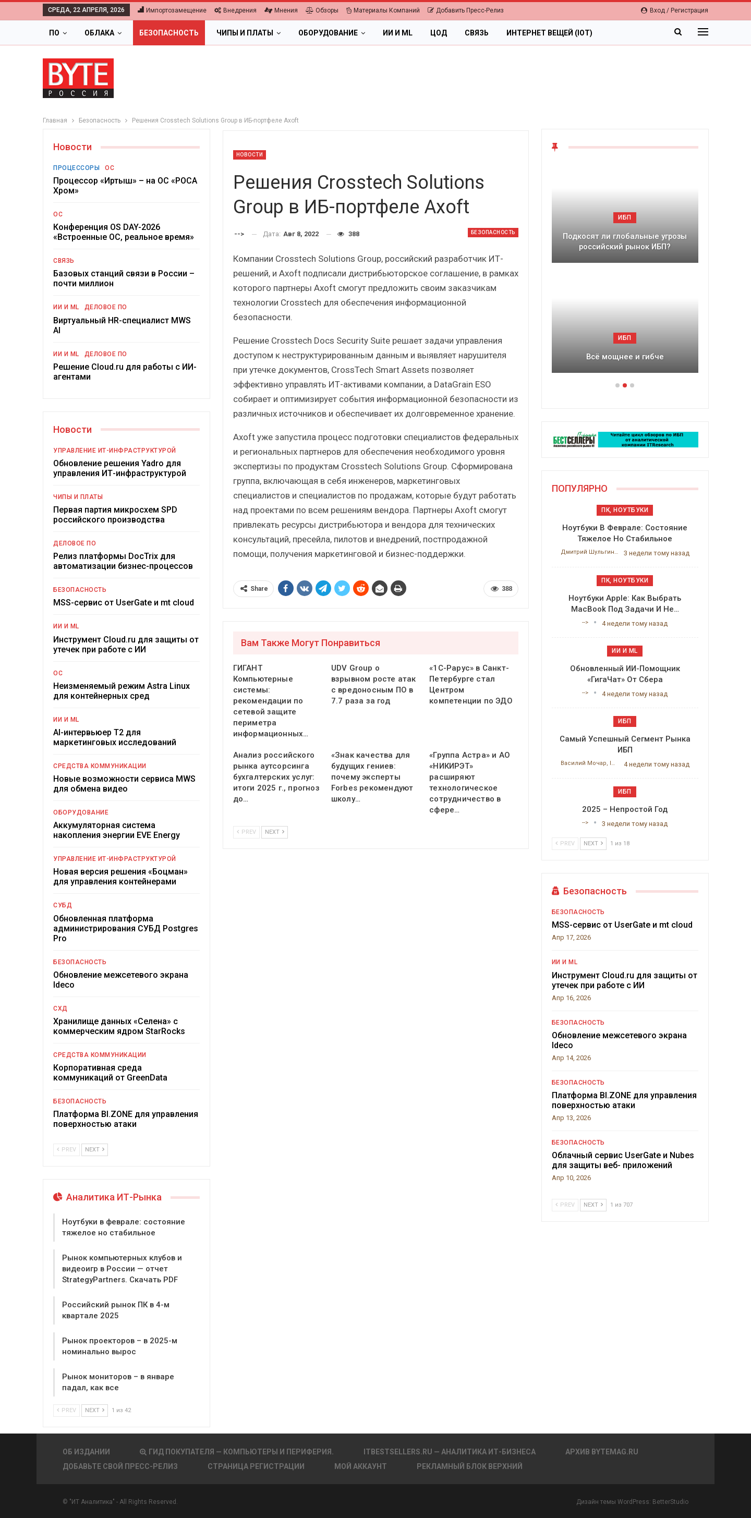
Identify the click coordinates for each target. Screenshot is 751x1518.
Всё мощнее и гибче (625, 356)
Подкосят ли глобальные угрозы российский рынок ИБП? (625, 242)
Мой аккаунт (360, 1466)
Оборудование (328, 33)
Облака (99, 33)
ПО (54, 33)
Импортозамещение (172, 10)
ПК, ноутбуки (624, 510)
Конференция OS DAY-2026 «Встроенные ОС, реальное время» (123, 232)
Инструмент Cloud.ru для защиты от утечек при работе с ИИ (126, 644)
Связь (477, 33)
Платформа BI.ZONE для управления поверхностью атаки (125, 1119)
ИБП (625, 217)
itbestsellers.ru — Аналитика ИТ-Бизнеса (450, 1452)
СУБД (62, 905)
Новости (249, 154)
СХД (60, 1008)
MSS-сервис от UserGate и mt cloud (123, 603)
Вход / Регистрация (674, 10)
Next (274, 832)
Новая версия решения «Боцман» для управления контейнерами (120, 876)
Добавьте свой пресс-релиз (120, 1466)
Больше (626, 33)
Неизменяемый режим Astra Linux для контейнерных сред (121, 691)
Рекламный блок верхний (470, 1466)
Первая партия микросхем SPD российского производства (115, 515)
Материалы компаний (383, 10)
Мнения (281, 10)
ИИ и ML (398, 33)
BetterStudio (670, 1501)
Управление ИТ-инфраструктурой (114, 450)
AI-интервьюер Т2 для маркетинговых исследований (114, 737)
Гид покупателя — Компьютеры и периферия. (237, 1452)
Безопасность (169, 33)
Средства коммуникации (100, 766)
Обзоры (322, 10)
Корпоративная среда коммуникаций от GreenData (110, 1073)
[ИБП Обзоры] (625, 439)
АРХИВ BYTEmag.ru (601, 1452)
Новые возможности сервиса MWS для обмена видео (124, 784)
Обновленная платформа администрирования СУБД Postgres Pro (125, 928)
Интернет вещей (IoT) (549, 33)
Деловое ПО (105, 307)
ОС (109, 168)
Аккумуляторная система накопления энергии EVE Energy (116, 830)
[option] (625, 273)
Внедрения (235, 10)
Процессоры (76, 168)
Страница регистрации (256, 1466)
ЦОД (438, 33)
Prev (246, 832)
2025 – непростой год (625, 809)
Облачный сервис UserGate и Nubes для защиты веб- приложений (623, 1160)
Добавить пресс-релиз (466, 10)
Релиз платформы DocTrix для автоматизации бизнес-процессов (123, 561)
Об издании (86, 1452)
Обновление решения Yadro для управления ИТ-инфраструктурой (119, 468)
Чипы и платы (244, 33)
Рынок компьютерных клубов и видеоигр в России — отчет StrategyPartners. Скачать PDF (122, 1268)
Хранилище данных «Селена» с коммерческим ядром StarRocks (119, 1026)
